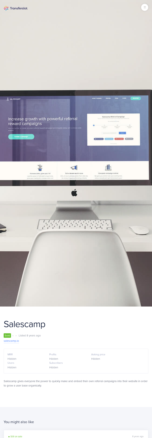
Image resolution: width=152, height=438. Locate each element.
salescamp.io (11, 340)
